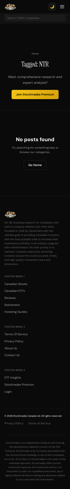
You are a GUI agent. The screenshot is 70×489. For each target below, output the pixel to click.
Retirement (12, 305)
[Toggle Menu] (62, 6)
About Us (10, 348)
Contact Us (12, 355)
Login (8, 392)
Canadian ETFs (14, 291)
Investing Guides (15, 312)
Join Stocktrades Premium (35, 94)
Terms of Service (39, 423)
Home (35, 53)
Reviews (10, 298)
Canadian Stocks (15, 284)
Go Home (35, 165)
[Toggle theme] (52, 6)
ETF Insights (12, 377)
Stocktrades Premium (19, 385)
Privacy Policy (14, 341)
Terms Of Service (16, 334)
